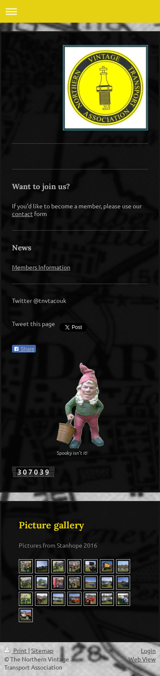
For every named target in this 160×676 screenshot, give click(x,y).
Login (148, 650)
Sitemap (42, 650)
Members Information (41, 267)
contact (22, 213)
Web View (142, 659)
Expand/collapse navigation (80, 11)
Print (16, 650)
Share (24, 349)
